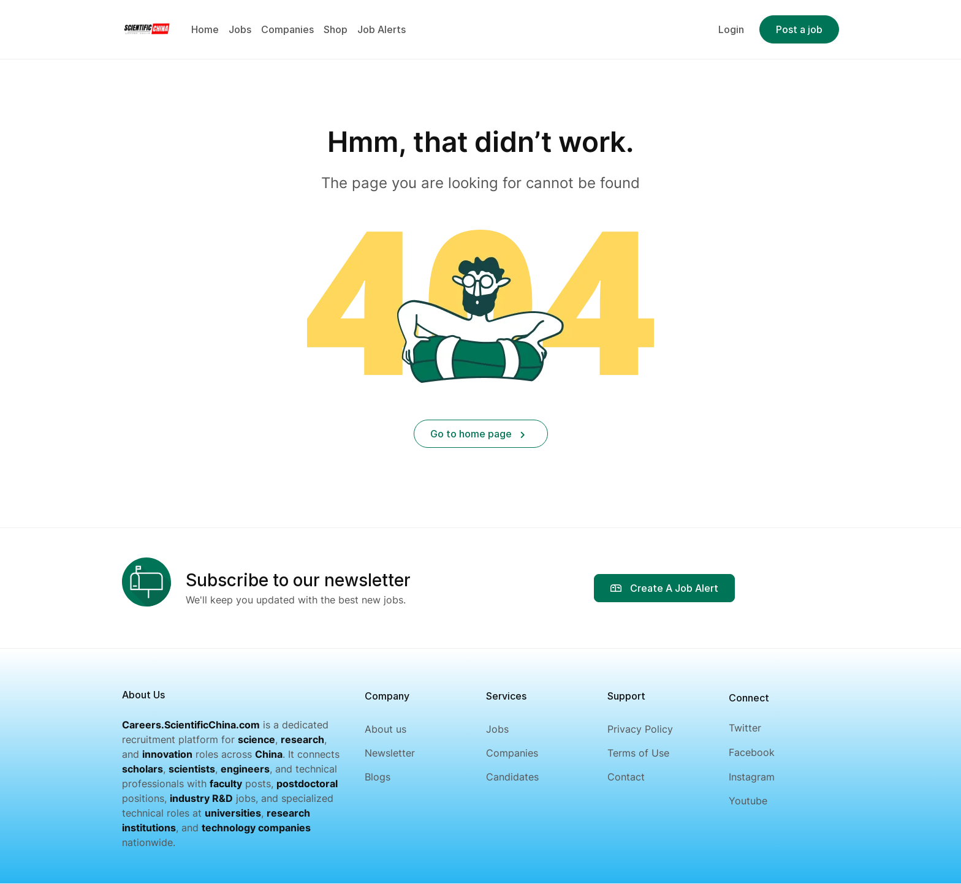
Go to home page (477, 434)
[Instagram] (752, 777)
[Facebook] (752, 753)
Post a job (799, 29)
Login (731, 29)
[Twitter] (752, 728)
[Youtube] (752, 801)
